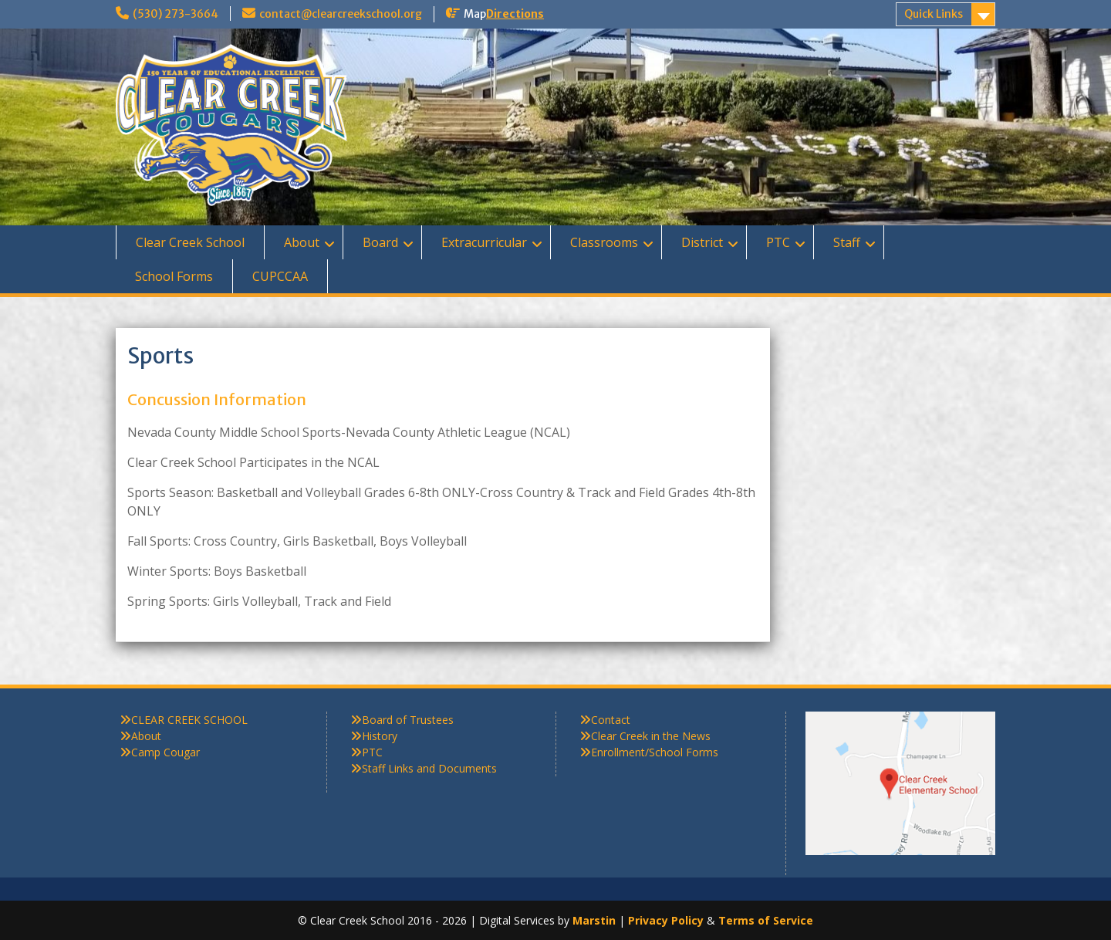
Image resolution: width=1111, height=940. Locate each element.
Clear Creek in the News (651, 736)
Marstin (594, 920)
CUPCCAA (280, 276)
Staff (846, 242)
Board (380, 242)
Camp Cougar (165, 752)
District (702, 242)
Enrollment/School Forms (654, 752)
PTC (778, 242)
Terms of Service (765, 920)
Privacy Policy (666, 920)
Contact (610, 719)
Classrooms (604, 242)
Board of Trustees (408, 719)
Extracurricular (484, 242)
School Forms (174, 276)
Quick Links (933, 14)
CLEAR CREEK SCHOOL (189, 719)
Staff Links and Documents (429, 768)
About (301, 242)
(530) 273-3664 (175, 14)
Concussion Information (216, 399)
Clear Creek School (190, 242)
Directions (515, 14)
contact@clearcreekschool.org (340, 14)
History (379, 736)
